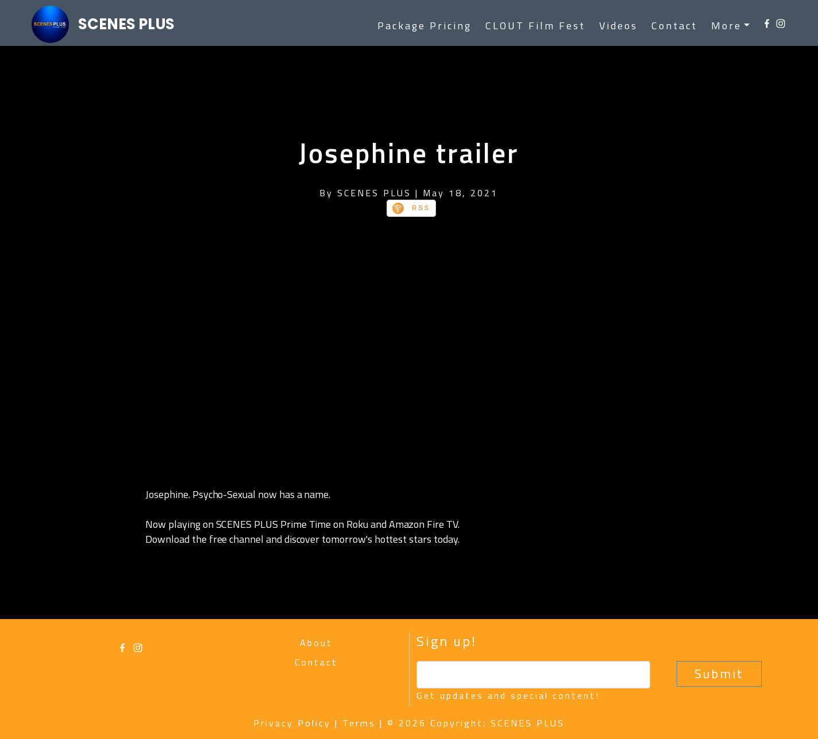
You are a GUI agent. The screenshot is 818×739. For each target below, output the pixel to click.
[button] (730, 25)
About (316, 642)
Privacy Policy (292, 723)
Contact (674, 25)
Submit (719, 673)
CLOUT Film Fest (535, 25)
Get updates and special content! (508, 695)
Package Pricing (424, 25)
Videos (618, 25)
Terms (359, 723)
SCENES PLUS (126, 24)
